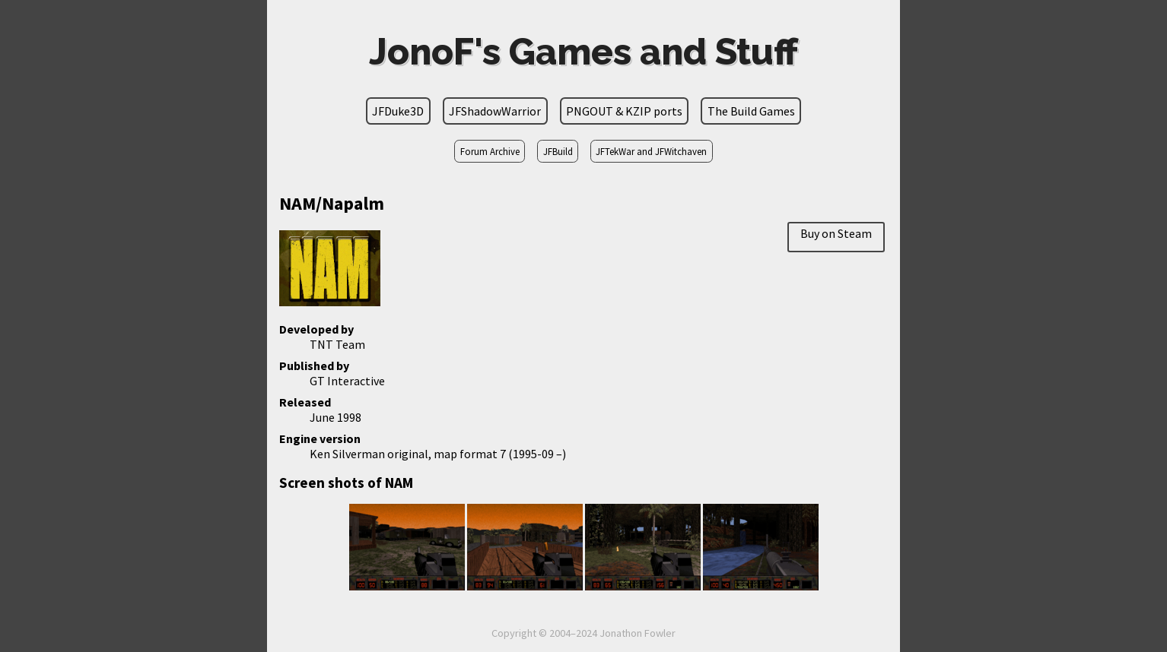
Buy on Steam (836, 233)
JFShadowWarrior (495, 111)
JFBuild (558, 151)
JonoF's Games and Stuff (583, 51)
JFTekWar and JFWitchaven (651, 151)
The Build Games (751, 111)
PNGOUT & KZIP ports (624, 111)
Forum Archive (490, 151)
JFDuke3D (398, 111)
